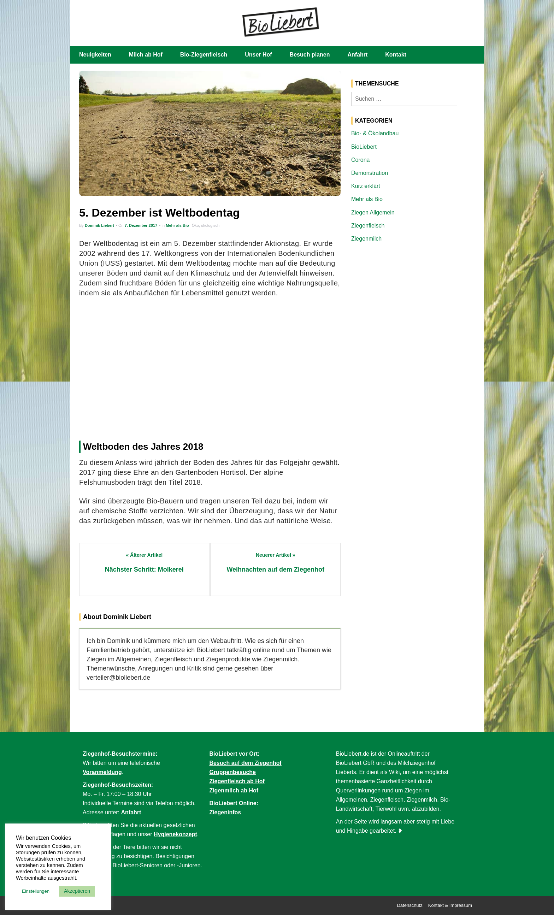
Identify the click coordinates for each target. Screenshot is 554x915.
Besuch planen (310, 55)
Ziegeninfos (225, 812)
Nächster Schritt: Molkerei (144, 569)
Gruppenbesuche (232, 772)
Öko (195, 225)
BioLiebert (364, 147)
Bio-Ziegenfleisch (203, 55)
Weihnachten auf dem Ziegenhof (275, 569)
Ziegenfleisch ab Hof (236, 781)
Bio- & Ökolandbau (375, 133)
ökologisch (210, 225)
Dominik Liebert (99, 225)
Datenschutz (409, 905)
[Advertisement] (210, 367)
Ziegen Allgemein (373, 212)
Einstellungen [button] (35, 891)
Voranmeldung (102, 772)
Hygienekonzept (175, 834)
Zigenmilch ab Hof (233, 790)
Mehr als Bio (177, 225)
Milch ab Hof (146, 55)
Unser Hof (258, 55)
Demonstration (369, 173)
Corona (360, 160)
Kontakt (395, 55)
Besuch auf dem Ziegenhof (245, 763)
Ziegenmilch (366, 239)
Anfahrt (357, 55)
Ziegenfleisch (367, 226)
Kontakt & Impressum (450, 905)
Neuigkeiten (95, 55)
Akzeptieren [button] (77, 891)
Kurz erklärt (365, 186)
